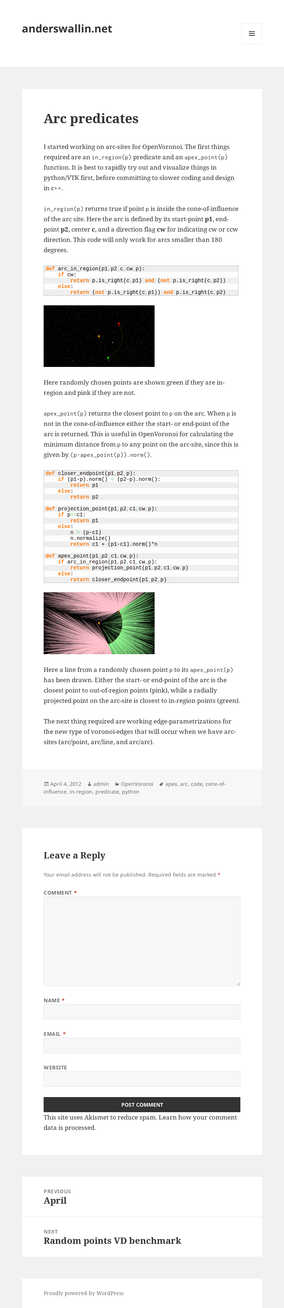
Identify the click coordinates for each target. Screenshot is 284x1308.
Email (55, 1033)
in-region (81, 791)
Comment (60, 892)
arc (184, 783)
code (197, 783)
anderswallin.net (67, 28)
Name (54, 1000)
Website (55, 1067)
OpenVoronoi (137, 783)
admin (101, 783)
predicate (107, 791)
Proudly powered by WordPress (84, 1293)
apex (171, 783)
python (130, 791)
